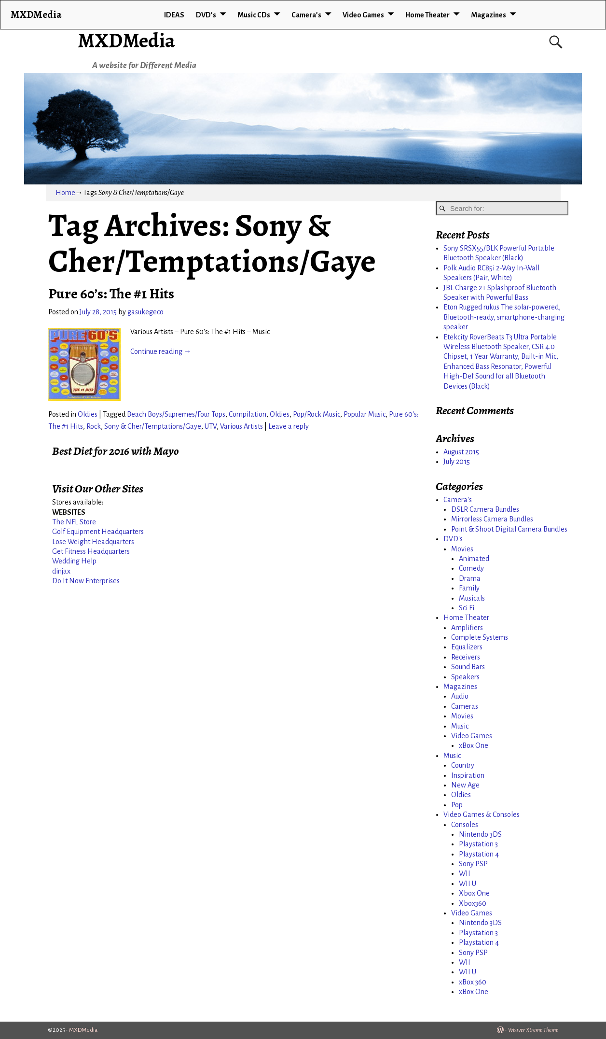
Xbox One (474, 893)
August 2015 (461, 452)
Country (462, 765)
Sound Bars (468, 667)
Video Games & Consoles (481, 814)
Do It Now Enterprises (86, 581)
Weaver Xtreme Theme (533, 1030)
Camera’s (306, 15)
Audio (459, 696)
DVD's (453, 539)
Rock (93, 426)
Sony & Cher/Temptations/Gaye (152, 426)
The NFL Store (74, 522)
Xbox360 (472, 903)
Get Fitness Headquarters (91, 551)
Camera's (457, 500)
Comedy (471, 568)
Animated (474, 558)
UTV (211, 426)
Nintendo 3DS (480, 834)
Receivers (465, 657)
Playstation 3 (478, 844)
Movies (462, 549)
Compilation (247, 414)
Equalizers (466, 647)
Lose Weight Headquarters (93, 542)
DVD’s (206, 15)
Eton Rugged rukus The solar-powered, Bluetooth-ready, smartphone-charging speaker (504, 317)
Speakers (465, 677)
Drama (470, 578)
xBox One (473, 745)
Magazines (488, 15)
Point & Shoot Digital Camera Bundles (509, 529)
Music (459, 726)
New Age (465, 785)
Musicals (472, 598)
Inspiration (467, 775)
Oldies (87, 414)
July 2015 (456, 461)
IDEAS (174, 15)
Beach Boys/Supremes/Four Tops (176, 414)
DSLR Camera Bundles (485, 509)
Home (65, 193)
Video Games (363, 15)
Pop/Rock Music (316, 414)
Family (469, 588)
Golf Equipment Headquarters (98, 531)
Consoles (464, 824)
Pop (457, 805)
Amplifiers (467, 628)
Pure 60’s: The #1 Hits (111, 293)
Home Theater (427, 15)
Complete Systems (479, 637)
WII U (467, 883)
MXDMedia (126, 40)
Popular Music (365, 414)
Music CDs (253, 15)
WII (464, 873)
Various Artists (241, 426)
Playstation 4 (479, 854)
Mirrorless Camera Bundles (492, 519)
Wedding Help (74, 561)
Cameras (464, 706)
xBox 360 (472, 982)
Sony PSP (473, 864)
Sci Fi (466, 608)
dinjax (61, 571)
